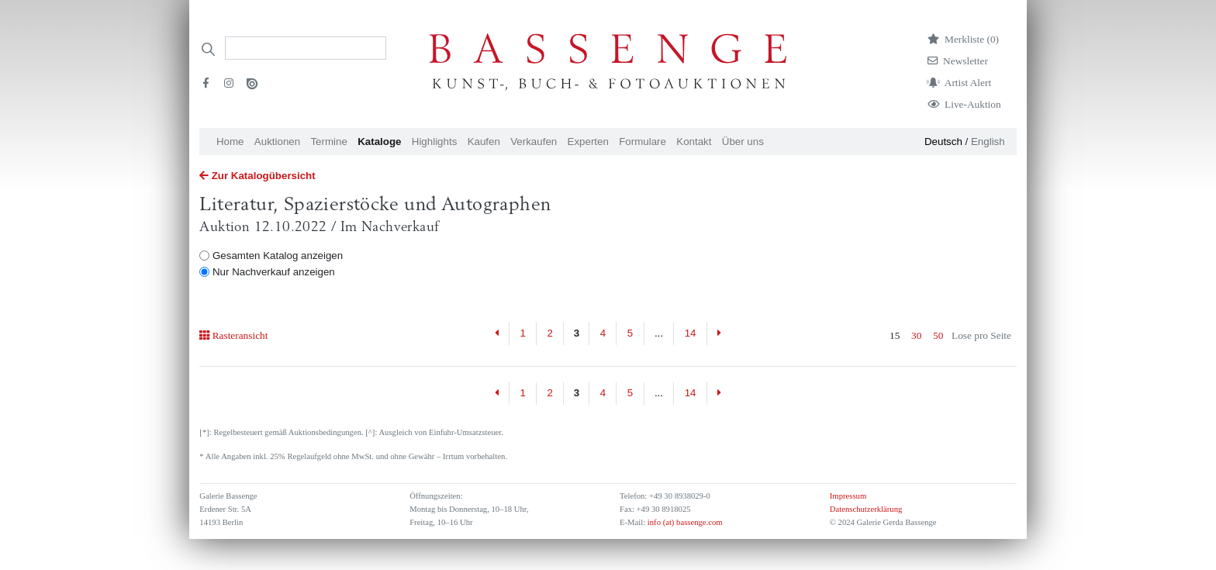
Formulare (642, 141)
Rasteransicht (233, 335)
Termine (328, 141)
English (988, 141)
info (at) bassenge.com (683, 522)
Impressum (848, 496)
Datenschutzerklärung (866, 509)
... (659, 333)
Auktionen (277, 141)
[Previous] (497, 333)
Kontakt (693, 141)
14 (690, 333)
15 (895, 335)
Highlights (435, 141)
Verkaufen (533, 141)
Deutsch (943, 141)
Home (230, 141)
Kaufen (484, 141)
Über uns (743, 141)
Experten (588, 141)
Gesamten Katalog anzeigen (277, 255)
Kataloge (379, 141)
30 (916, 335)
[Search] (305, 48)
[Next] (719, 333)
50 (938, 335)
